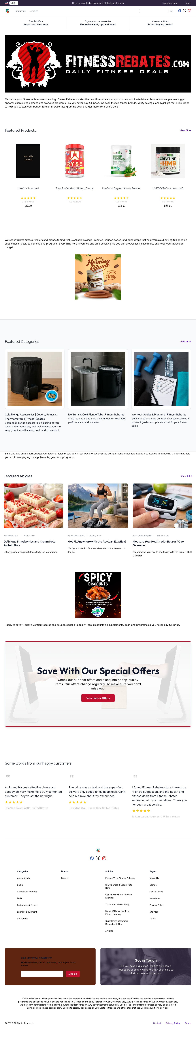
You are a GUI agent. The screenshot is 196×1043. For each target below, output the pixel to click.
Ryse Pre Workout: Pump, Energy (75, 188)
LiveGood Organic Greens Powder (121, 188)
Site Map (153, 911)
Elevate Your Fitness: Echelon (120, 878)
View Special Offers (98, 698)
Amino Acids (23, 878)
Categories (20, 11)
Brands (64, 878)
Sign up (72, 973)
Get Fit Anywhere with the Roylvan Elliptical (97, 541)
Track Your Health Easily (117, 904)
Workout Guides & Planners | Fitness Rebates (159, 414)
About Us (154, 878)
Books (20, 885)
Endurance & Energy (27, 905)
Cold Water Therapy (27, 891)
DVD (19, 898)
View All (185, 130)
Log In (188, 3)
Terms (152, 918)
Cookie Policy (156, 891)
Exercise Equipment (27, 911)
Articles (34, 11)
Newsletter (154, 898)
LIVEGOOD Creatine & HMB (168, 188)
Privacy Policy (156, 905)
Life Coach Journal (28, 188)
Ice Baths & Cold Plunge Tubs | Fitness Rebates (96, 414)
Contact (153, 885)
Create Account (169, 3)
